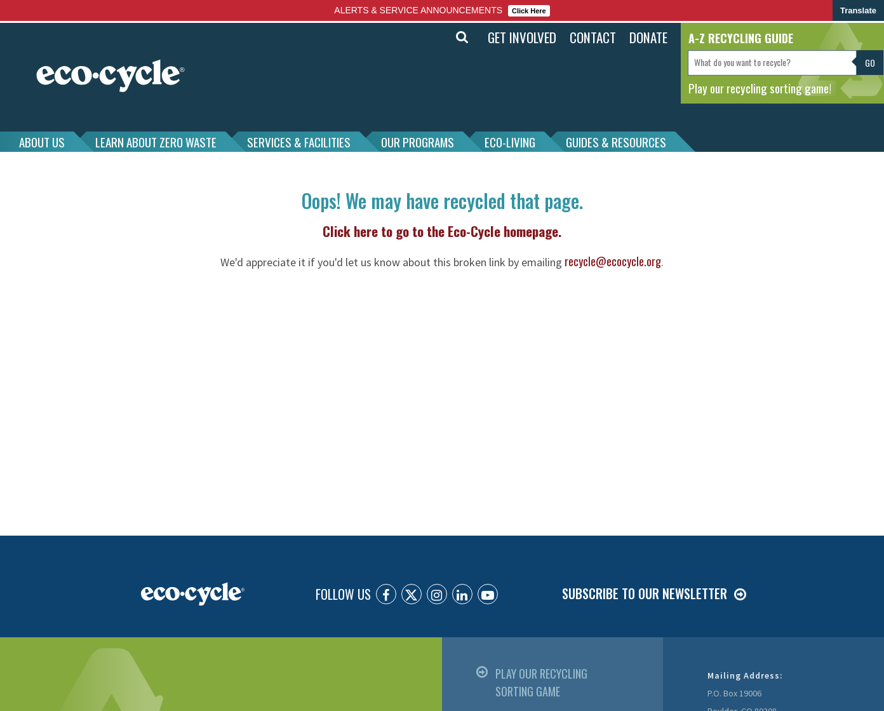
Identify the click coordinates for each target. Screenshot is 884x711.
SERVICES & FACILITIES (299, 142)
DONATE (648, 37)
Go (870, 62)
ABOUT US (42, 142)
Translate (858, 10)
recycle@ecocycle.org (613, 261)
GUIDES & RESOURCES (616, 142)
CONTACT (593, 37)
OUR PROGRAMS (417, 142)
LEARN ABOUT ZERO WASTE (156, 142)
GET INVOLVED (522, 37)
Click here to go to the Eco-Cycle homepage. (442, 231)
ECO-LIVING (510, 142)
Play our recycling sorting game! (759, 88)
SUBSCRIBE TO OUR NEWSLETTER (644, 593)
